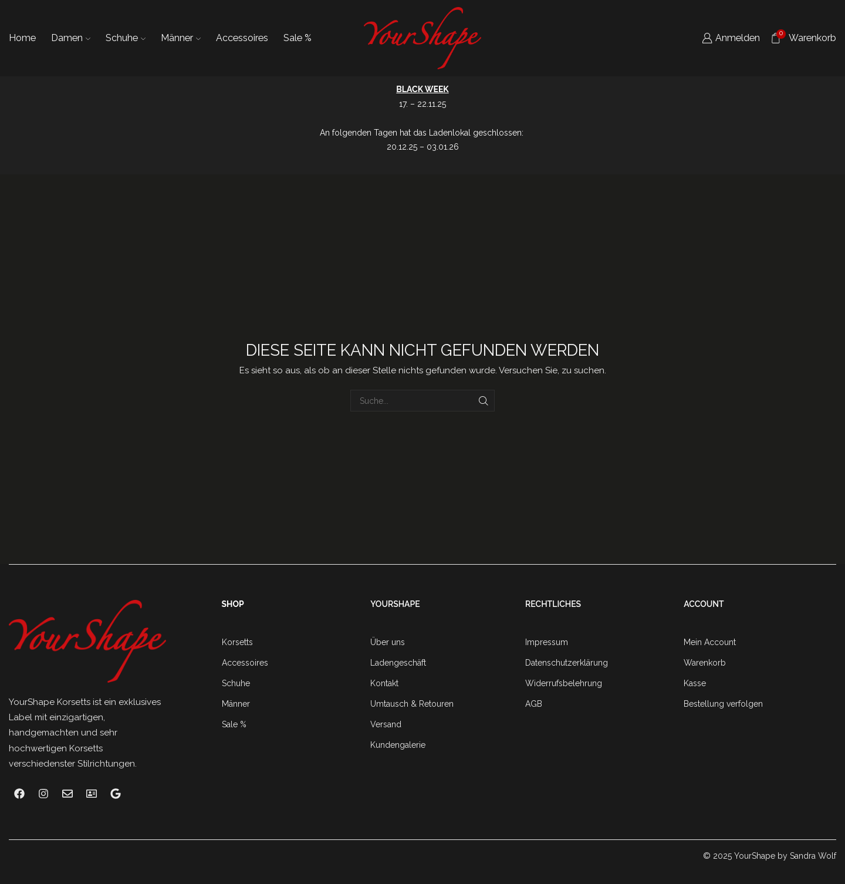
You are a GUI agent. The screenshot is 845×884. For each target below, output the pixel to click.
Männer (181, 37)
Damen (70, 37)
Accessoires (242, 37)
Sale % (297, 37)
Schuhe (126, 37)
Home (22, 37)
